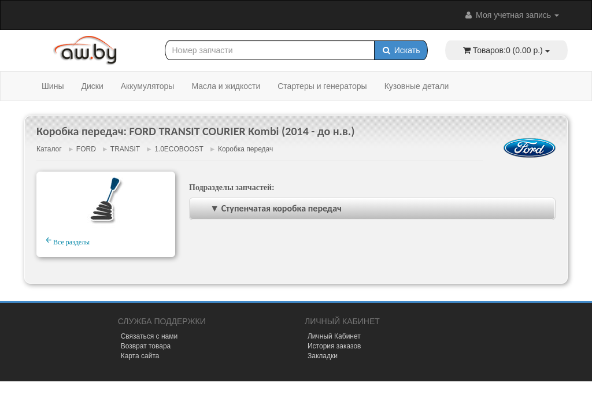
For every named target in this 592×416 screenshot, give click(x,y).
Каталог (49, 149)
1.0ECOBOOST (178, 149)
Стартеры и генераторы (322, 86)
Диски (92, 86)
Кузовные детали (416, 86)
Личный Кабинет (334, 336)
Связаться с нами (149, 336)
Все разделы (68, 240)
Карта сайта (140, 356)
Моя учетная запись (511, 15)
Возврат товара (146, 346)
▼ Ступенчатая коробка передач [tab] (268, 208)
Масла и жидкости (225, 86)
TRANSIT (125, 149)
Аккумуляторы (148, 86)
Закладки (323, 356)
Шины (53, 86)
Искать (401, 50)
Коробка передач (245, 149)
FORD (86, 149)
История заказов (334, 346)
